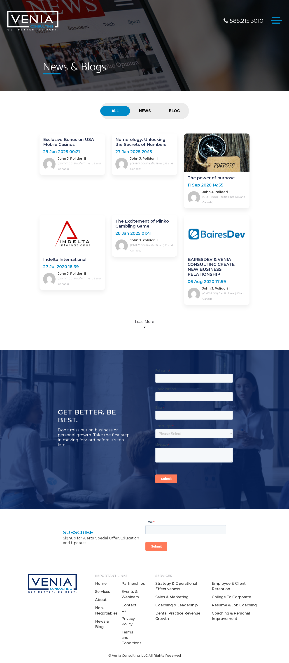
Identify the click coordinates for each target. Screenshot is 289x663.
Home (101, 583)
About (101, 600)
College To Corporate (231, 597)
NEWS (145, 111)
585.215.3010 (243, 20)
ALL (115, 111)
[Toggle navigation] (276, 21)
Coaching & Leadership (176, 605)
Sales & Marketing (172, 597)
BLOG (174, 111)
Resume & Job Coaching (234, 605)
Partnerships (133, 583)
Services (102, 591)
